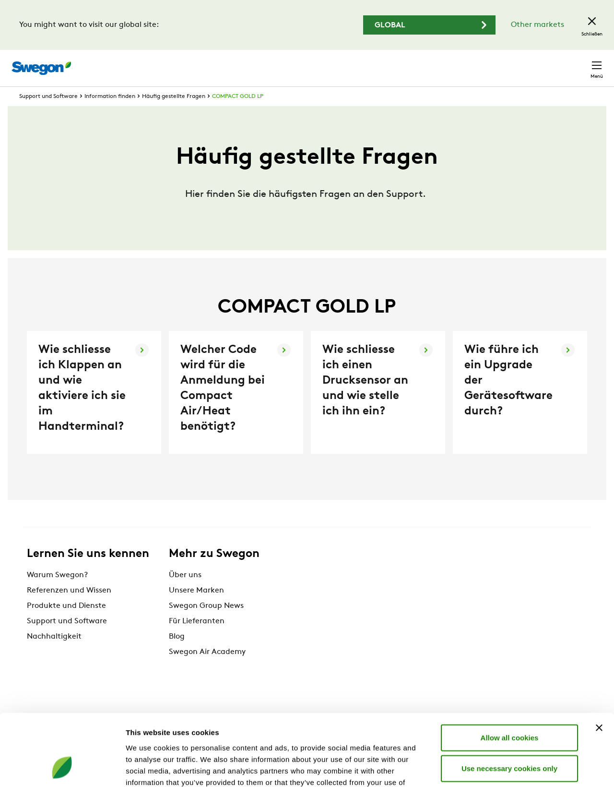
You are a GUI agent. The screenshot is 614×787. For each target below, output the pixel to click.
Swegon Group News (206, 624)
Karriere (488, 63)
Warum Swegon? (57, 593)
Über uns (185, 593)
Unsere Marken (196, 608)
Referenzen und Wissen (69, 608)
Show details (503, 768)
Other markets (537, 25)
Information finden (109, 114)
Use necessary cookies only (509, 704)
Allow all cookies (510, 673)
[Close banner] (599, 663)
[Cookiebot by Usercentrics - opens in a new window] (62, 768)
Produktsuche (348, 63)
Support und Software (48, 114)
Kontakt (579, 63)
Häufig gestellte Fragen (173, 114)
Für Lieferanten (196, 639)
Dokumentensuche (426, 63)
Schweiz (532, 63)
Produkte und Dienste (66, 624)
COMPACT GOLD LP (237, 114)
